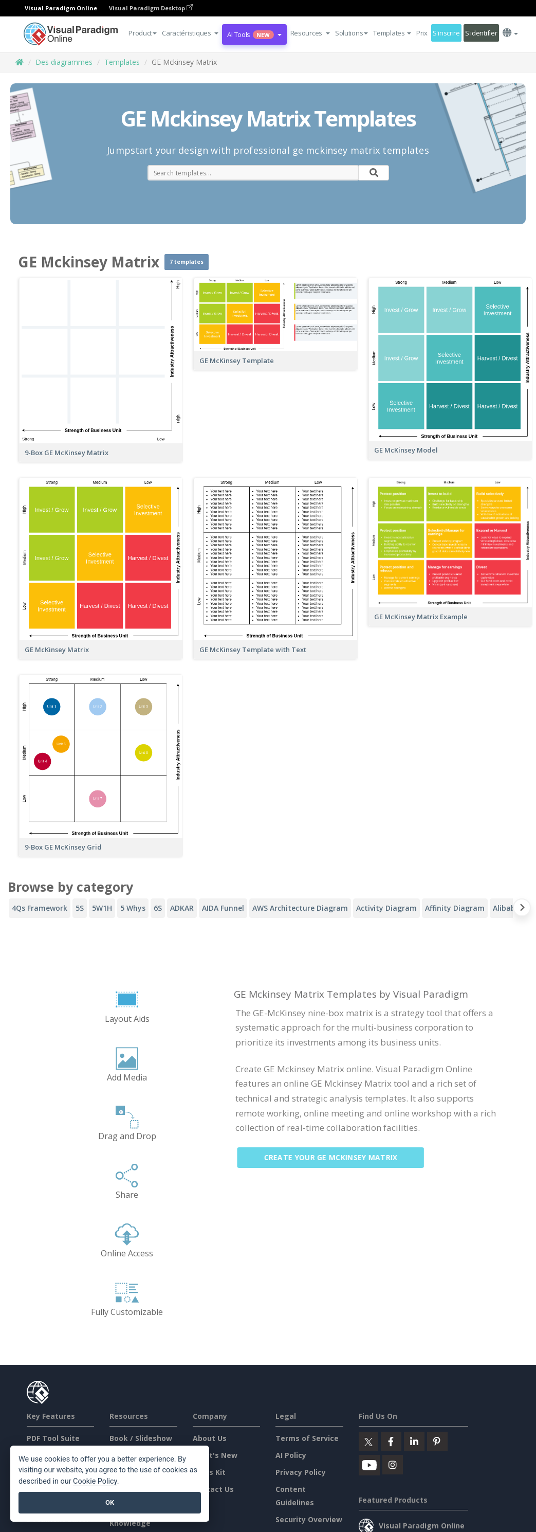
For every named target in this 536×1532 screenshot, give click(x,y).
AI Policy (290, 1455)
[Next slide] (522, 909)
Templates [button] (392, 33)
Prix (422, 33)
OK (109, 1502)
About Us (210, 1438)
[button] (190, 33)
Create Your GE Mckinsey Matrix (338, 1157)
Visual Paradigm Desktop (151, 8)
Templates (122, 62)
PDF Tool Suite (53, 1438)
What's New (215, 1455)
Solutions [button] (351, 33)
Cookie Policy (95, 1481)
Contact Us (213, 1489)
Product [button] (142, 33)
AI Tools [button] (254, 34)
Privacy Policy (300, 1472)
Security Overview (308, 1519)
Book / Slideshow (140, 1438)
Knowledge (130, 1523)
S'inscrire (446, 33)
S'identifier (481, 33)
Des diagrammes (64, 62)
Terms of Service (307, 1438)
